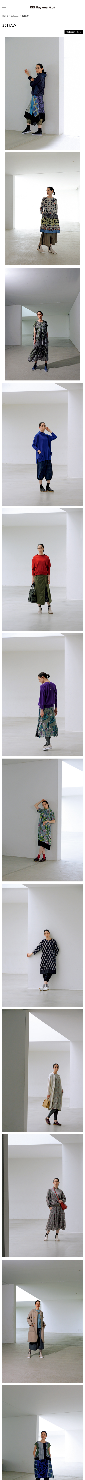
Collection (15, 16)
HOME (5, 16)
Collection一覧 (72, 32)
